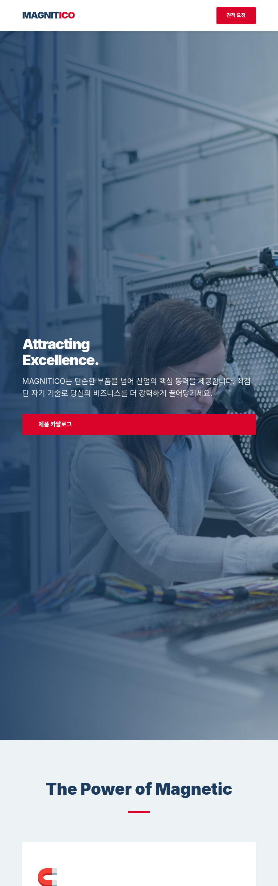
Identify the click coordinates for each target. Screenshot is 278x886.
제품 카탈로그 (55, 424)
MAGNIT (48, 15)
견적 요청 (236, 15)
